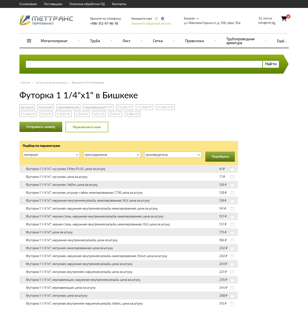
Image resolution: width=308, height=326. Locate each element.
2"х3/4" (115, 114)
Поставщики (53, 4)
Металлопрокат (54, 41)
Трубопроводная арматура (240, 41)
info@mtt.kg (266, 23)
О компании (28, 4)
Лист (126, 41)
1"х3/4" (46, 114)
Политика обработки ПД (87, 4)
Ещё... (282, 41)
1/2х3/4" (82, 114)
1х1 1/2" (99, 114)
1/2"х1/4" (63, 114)
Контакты (119, 4)
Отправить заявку (40, 126)
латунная (45, 107)
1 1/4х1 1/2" (165, 107)
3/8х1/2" (132, 114)
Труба (95, 41)
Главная (25, 82)
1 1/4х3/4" (28, 114)
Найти (271, 63)
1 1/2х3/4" (144, 107)
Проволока (194, 41)
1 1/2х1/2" (125, 107)
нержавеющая (68, 107)
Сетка (158, 41)
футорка (27, 107)
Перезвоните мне (87, 127)
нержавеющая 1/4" (98, 107)
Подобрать (220, 156)
